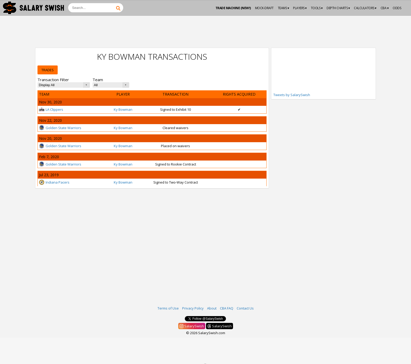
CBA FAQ (226, 308)
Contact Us (245, 308)
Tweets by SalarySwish (291, 94)
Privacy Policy (193, 308)
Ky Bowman (123, 109)
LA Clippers (51, 109)
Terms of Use (168, 308)
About (212, 308)
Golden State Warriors (60, 127)
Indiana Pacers (54, 182)
